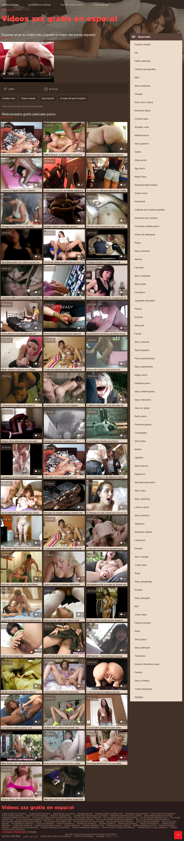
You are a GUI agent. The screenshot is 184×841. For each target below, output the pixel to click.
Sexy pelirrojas (142, 647)
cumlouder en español (14, 814)
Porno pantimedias (144, 358)
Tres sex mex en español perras (103, 692)
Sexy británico (142, 515)
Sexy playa (140, 639)
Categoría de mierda (39, 5)
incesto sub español (37, 816)
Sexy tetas (140, 284)
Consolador (141, 432)
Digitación (140, 474)
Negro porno (141, 375)
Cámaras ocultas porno (147, 226)
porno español (72, 825)
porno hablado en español (55, 827)
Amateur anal (142, 127)
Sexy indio (140, 490)
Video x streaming (84, 836)
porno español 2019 (93, 825)
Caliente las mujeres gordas (150, 209)
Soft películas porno (145, 482)
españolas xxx (85, 814)
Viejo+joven (141, 160)
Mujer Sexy (140, 176)
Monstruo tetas (142, 110)
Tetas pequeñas (143, 689)
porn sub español (149, 823)
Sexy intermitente (144, 366)
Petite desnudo (142, 61)
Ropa (137, 573)
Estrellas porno (142, 383)
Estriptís (139, 697)
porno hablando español (86, 827)
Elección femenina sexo (147, 664)
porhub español (65, 823)
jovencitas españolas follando (90, 816)
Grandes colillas (143, 532)
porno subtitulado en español (118, 827)
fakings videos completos (109, 814)
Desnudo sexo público (146, 218)
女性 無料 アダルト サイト (107, 836)
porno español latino (145, 825)
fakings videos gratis (136, 814)
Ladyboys (140, 540)
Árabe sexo (141, 565)
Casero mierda (142, 44)
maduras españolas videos (158, 816)
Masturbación (142, 135)
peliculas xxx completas (57, 822)
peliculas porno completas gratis (34, 820)
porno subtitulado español (153, 827)
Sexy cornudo (142, 342)
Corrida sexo (141, 118)
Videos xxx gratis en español (56, 836)
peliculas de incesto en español (120, 818)
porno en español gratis (48, 825)
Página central (10, 5)
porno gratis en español (24, 827)
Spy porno (140, 168)
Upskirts (139, 457)
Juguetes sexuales (145, 300)
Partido (138, 672)
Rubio (138, 242)
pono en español (45, 823)
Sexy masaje (141, 556)
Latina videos (142, 507)
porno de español (22, 825)
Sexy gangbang (143, 581)
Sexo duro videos (144, 102)
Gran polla (140, 441)
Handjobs (140, 292)
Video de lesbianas (145, 234)
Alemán (138, 259)
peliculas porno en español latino (74, 820)
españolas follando (64, 814)
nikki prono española (12, 656)
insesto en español (60, 816)
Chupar (138, 94)
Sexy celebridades (144, 391)
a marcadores (101, 5)
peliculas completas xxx (87, 818)
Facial (138, 333)
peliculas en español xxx (153, 818)
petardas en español (22, 823)
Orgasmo (139, 523)
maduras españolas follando (126, 816)
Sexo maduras (142, 85)
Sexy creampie (142, 275)
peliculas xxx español (148, 822)
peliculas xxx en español (120, 822)
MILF (137, 77)
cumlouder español (40, 814)
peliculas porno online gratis (152, 820)
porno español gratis (118, 825)
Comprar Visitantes (14, 831)
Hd (136, 52)
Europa (138, 589)
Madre (138, 449)
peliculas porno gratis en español (115, 820)
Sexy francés (141, 466)
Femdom (139, 267)
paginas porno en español (16, 818)
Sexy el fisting (142, 680)
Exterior (138, 548)
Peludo (138, 309)
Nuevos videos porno (72, 5)
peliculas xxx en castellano (88, 822)
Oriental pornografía (145, 69)
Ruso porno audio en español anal (61, 620)
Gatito (138, 152)
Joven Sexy (141, 614)
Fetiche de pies (143, 622)
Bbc (137, 606)
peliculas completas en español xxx (52, 818)
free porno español (13, 816)
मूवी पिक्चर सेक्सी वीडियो (11, 836)
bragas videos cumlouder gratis (60, 226)
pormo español (107, 823)
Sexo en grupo (142, 408)
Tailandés (140, 656)
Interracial (140, 201)
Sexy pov (139, 325)
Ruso (137, 631)
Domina (139, 317)
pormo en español (87, 823)
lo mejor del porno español (73, 98)
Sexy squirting (142, 499)
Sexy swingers (142, 598)
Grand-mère (141, 193)
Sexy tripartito (142, 350)
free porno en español (163, 814)
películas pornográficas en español (22, 822)
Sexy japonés (142, 143)
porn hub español (128, 823)
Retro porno (141, 416)
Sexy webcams (143, 399)
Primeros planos (143, 424)
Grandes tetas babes (146, 185)
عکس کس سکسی (30, 836)
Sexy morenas (142, 251)
